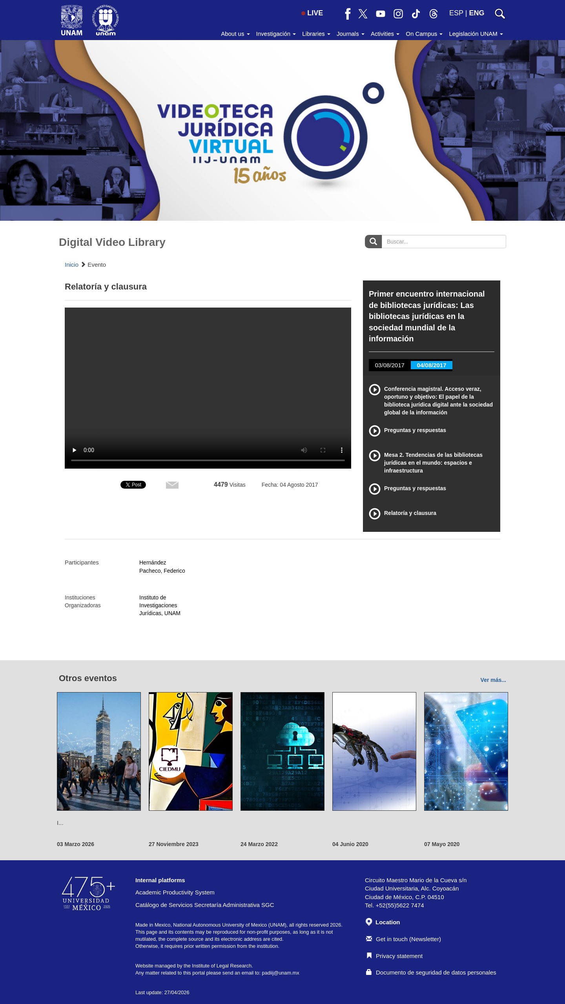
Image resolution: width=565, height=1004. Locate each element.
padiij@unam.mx (280, 973)
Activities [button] (385, 33)
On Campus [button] (424, 33)
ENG (476, 13)
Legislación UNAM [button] (476, 33)
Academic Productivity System (175, 892)
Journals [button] (351, 33)
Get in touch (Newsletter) (403, 939)
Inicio (71, 264)
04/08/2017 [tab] (431, 365)
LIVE (312, 13)
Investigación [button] (276, 33)
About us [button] (235, 33)
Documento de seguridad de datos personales (431, 972)
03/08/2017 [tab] (390, 365)
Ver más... (493, 680)
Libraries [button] (316, 33)
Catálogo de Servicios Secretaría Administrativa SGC (204, 904)
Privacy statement (394, 956)
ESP (456, 13)
